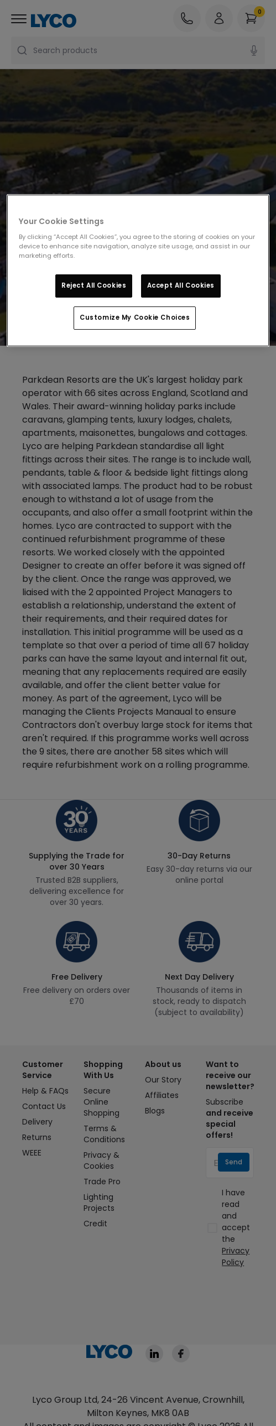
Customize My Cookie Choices (135, 317)
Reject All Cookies (93, 286)
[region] (138, 270)
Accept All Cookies (181, 286)
